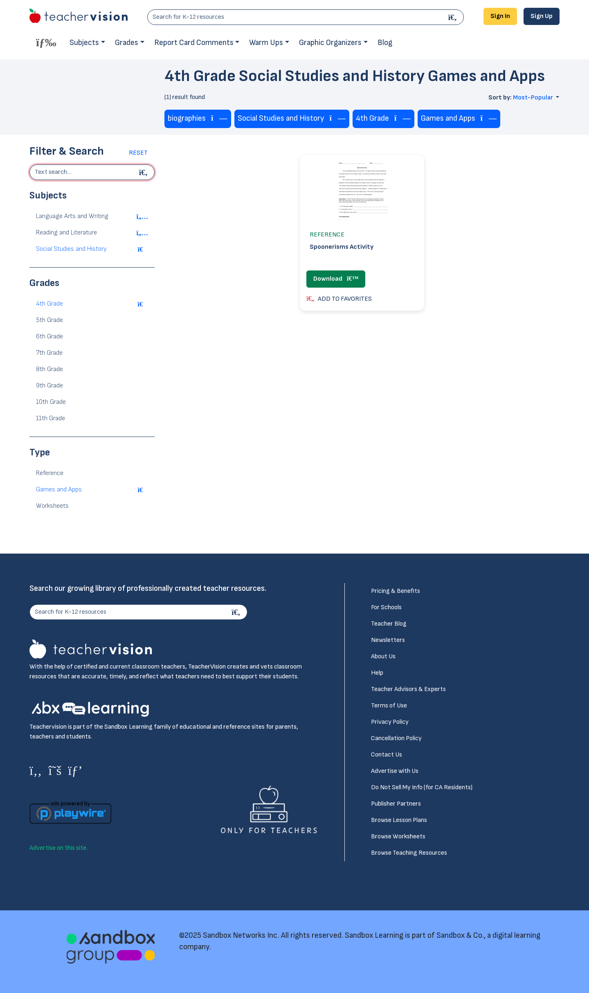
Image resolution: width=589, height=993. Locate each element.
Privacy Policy (390, 722)
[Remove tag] (219, 118)
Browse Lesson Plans (399, 820)
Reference (49, 473)
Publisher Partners (396, 804)
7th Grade (49, 353)
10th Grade (51, 402)
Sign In (500, 16)
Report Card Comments (194, 42)
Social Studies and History (71, 249)
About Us (383, 656)
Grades (126, 42)
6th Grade (49, 336)
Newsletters (388, 640)
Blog (385, 42)
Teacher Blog (389, 624)
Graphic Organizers (330, 42)
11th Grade (50, 418)
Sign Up (542, 16)
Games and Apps (59, 489)
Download (335, 279)
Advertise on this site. (58, 848)
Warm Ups (266, 42)
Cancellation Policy (396, 738)
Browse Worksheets (398, 836)
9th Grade (49, 386)
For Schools (386, 607)
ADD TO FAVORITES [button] (339, 299)
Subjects (84, 42)
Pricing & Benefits (395, 591)
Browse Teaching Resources (409, 853)
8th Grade (49, 369)
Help (377, 673)
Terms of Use (389, 705)
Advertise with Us (394, 771)
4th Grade (49, 304)
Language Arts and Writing (72, 216)
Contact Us (386, 755)
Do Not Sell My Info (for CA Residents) (421, 787)
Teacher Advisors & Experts (408, 689)
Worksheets (52, 506)
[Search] (453, 17)
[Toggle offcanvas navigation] (46, 42)
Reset (138, 153)
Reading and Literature (66, 232)
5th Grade (49, 320)
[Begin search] (144, 172)
